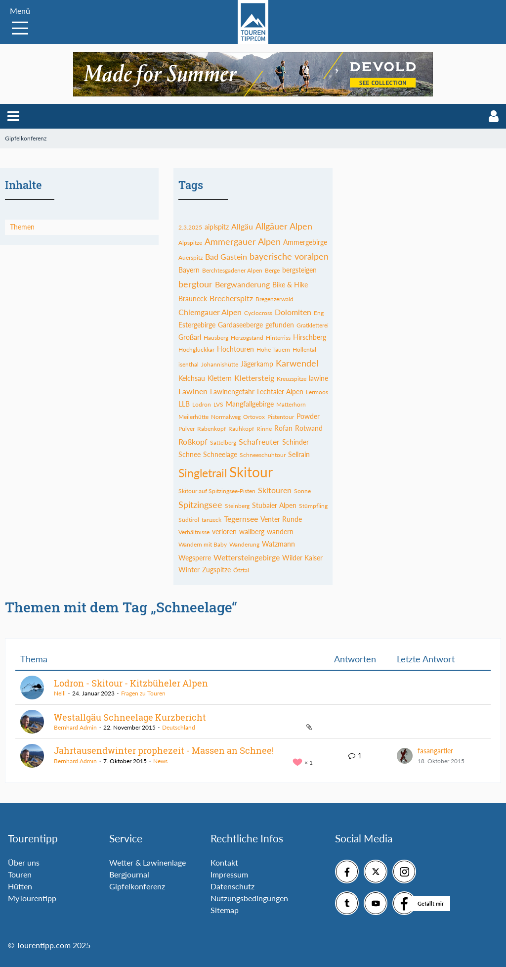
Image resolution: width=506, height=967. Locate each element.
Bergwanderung (242, 284)
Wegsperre (194, 557)
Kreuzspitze (291, 378)
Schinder (295, 442)
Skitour (251, 471)
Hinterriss (278, 337)
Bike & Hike (290, 284)
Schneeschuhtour (263, 455)
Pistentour (280, 416)
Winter (189, 569)
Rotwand (309, 428)
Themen (22, 227)
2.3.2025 (190, 227)
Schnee (189, 454)
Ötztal (241, 570)
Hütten (20, 886)
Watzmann (278, 544)
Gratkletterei (312, 325)
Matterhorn (291, 404)
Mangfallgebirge (250, 404)
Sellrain (299, 454)
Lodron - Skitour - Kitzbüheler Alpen (131, 683)
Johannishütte (219, 364)
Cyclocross (258, 313)
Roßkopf (193, 441)
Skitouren (275, 490)
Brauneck (192, 298)
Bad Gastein (226, 256)
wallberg (251, 531)
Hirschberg (309, 337)
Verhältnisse (194, 532)
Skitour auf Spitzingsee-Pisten (216, 491)
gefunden (279, 325)
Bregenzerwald (274, 299)
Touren (20, 874)
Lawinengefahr (232, 391)
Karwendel (297, 363)
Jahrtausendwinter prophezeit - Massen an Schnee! (164, 750)
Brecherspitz (231, 298)
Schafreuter (259, 441)
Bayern (189, 270)
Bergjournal (129, 874)
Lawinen (193, 391)
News (160, 761)
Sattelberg (223, 442)
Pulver (186, 428)
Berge (272, 270)
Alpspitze (190, 242)
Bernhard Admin (75, 727)
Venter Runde (281, 519)
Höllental (304, 349)
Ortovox (254, 416)
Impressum (229, 874)
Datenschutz (232, 886)
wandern (280, 531)
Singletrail (202, 473)
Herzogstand (247, 337)
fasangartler (435, 750)
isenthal (188, 364)
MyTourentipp (32, 898)
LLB (184, 404)
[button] (13, 116)
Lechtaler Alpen (280, 391)
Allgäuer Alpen (283, 226)
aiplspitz (217, 227)
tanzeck (211, 519)
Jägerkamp (257, 364)
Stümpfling (313, 505)
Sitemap (225, 910)
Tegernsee (241, 518)
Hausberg (216, 337)
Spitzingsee (200, 504)
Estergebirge (196, 325)
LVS (218, 404)
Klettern (220, 378)
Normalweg (226, 416)
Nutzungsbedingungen (249, 898)
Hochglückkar (196, 349)
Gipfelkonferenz (137, 886)
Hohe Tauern (273, 349)
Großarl (189, 337)
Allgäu (242, 226)
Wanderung (244, 544)
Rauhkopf (241, 428)
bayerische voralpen (289, 256)
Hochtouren (235, 349)
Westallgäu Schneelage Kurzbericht (130, 717)
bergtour (195, 283)
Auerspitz (190, 257)
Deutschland (178, 727)
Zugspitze (216, 569)
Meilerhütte (193, 416)
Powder (308, 416)
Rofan (283, 428)
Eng (319, 313)
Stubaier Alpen (274, 505)
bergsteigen (299, 270)
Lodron (201, 404)
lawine (318, 378)
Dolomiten (293, 312)
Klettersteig (254, 377)
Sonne (302, 491)
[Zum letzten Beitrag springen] (405, 756)
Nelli (60, 693)
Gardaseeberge (240, 325)
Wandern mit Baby (202, 544)
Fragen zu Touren (143, 693)
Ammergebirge (305, 242)
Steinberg (237, 505)
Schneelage (220, 454)
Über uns (24, 862)
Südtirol (188, 519)
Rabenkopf (211, 428)
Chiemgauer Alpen (210, 312)
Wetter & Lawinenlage (147, 862)
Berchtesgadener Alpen (232, 270)
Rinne (264, 428)
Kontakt (224, 862)
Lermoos (317, 392)
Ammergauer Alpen (243, 241)
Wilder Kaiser (302, 557)
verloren (224, 531)
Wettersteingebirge (246, 557)
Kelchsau (191, 378)
